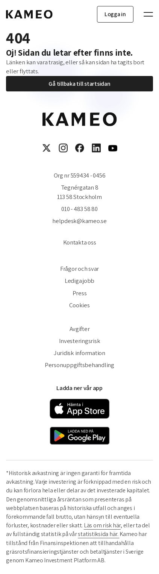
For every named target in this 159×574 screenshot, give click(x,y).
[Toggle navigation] (144, 14)
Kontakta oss (79, 242)
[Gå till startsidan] (29, 14)
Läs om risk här (102, 525)
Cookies (79, 305)
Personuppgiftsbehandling (79, 365)
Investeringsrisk (79, 341)
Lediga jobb (79, 280)
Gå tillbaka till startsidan (79, 84)
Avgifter (80, 329)
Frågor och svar (79, 268)
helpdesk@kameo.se (79, 221)
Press (80, 293)
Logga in (115, 14)
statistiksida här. (98, 534)
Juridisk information (79, 353)
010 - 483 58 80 (79, 209)
